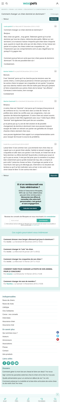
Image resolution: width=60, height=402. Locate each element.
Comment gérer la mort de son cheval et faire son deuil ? (28, 372)
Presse (5, 347)
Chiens (16, 399)
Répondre (54, 19)
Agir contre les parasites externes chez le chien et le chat (29, 375)
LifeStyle (6, 307)
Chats (28, 399)
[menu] (3, 4)
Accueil (5, 399)
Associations (7, 343)
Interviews (6, 318)
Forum (55, 399)
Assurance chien (9, 321)
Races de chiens (9, 300)
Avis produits (7, 354)
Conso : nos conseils (10, 314)
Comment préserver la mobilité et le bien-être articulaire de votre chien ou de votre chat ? (30, 382)
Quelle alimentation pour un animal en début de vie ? (26, 378)
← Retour (5, 19)
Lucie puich (8, 26)
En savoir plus (35, 225)
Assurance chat (8, 325)
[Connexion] (57, 3)
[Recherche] (7, 3)
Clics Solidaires (41, 399)
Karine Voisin (8, 71)
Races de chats (8, 304)
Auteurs (6, 336)
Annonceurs (7, 340)
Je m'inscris (43, 220)
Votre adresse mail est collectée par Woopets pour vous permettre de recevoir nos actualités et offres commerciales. (30, 224)
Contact (5, 351)
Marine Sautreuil (10, 101)
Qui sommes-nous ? (10, 333)
